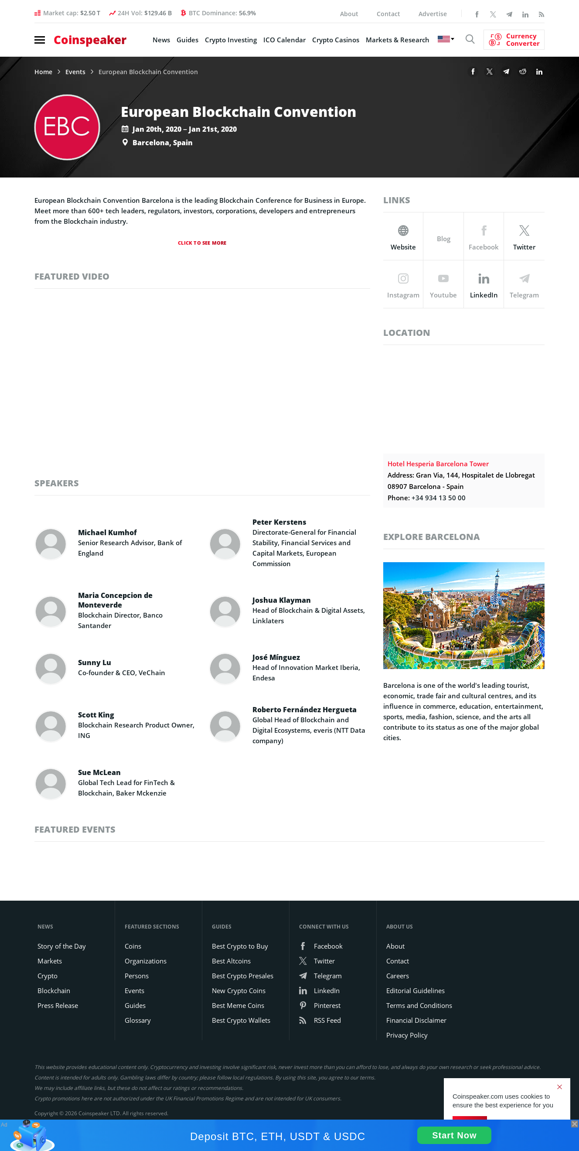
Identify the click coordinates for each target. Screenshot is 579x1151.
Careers (397, 975)
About (349, 14)
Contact (388, 14)
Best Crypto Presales (242, 975)
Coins (133, 946)
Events (75, 72)
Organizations (146, 960)
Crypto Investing (231, 39)
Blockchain (53, 990)
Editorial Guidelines (415, 990)
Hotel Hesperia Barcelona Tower (438, 463)
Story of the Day (61, 946)
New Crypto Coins (239, 990)
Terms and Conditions (419, 1005)
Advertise (433, 14)
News (161, 39)
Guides (187, 39)
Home (43, 72)
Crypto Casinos (335, 39)
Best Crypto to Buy (240, 946)
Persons (137, 975)
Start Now (454, 1135)
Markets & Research (397, 39)
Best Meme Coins (238, 1005)
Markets (49, 960)
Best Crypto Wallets (241, 1020)
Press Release (57, 1005)
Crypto (47, 975)
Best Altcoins (231, 960)
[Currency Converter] (514, 40)
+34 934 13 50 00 (439, 497)
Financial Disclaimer (416, 1020)
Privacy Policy (407, 1035)
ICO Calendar (284, 39)
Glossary (138, 1020)
